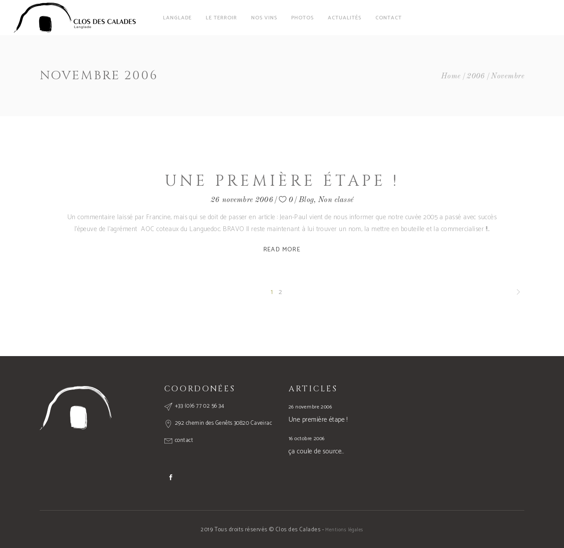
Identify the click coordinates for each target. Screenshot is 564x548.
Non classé (335, 200)
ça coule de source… (316, 451)
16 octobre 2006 (307, 438)
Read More (282, 250)
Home (451, 76)
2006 (476, 76)
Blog (306, 200)
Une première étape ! (282, 181)
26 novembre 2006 (242, 200)
